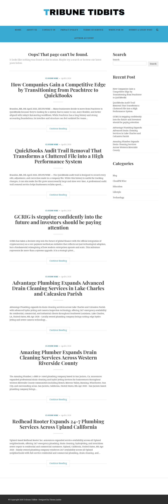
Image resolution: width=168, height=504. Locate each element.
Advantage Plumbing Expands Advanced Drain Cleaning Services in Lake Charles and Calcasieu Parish (58, 288)
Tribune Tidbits (30, 500)
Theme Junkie (55, 500)
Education (118, 186)
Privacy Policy (69, 30)
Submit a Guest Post (140, 30)
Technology (118, 197)
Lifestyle (117, 192)
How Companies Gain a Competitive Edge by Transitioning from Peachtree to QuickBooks (58, 89)
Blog (115, 175)
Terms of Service (93, 30)
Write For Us (116, 30)
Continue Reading (58, 129)
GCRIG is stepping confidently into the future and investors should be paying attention (58, 222)
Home (18, 30)
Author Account (84, 38)
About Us (32, 30)
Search (116, 60)
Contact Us (48, 30)
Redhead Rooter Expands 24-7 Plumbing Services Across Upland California (58, 424)
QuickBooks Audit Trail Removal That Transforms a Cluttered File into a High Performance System (58, 156)
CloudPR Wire (51, 78)
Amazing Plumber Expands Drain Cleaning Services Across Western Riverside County (58, 357)
